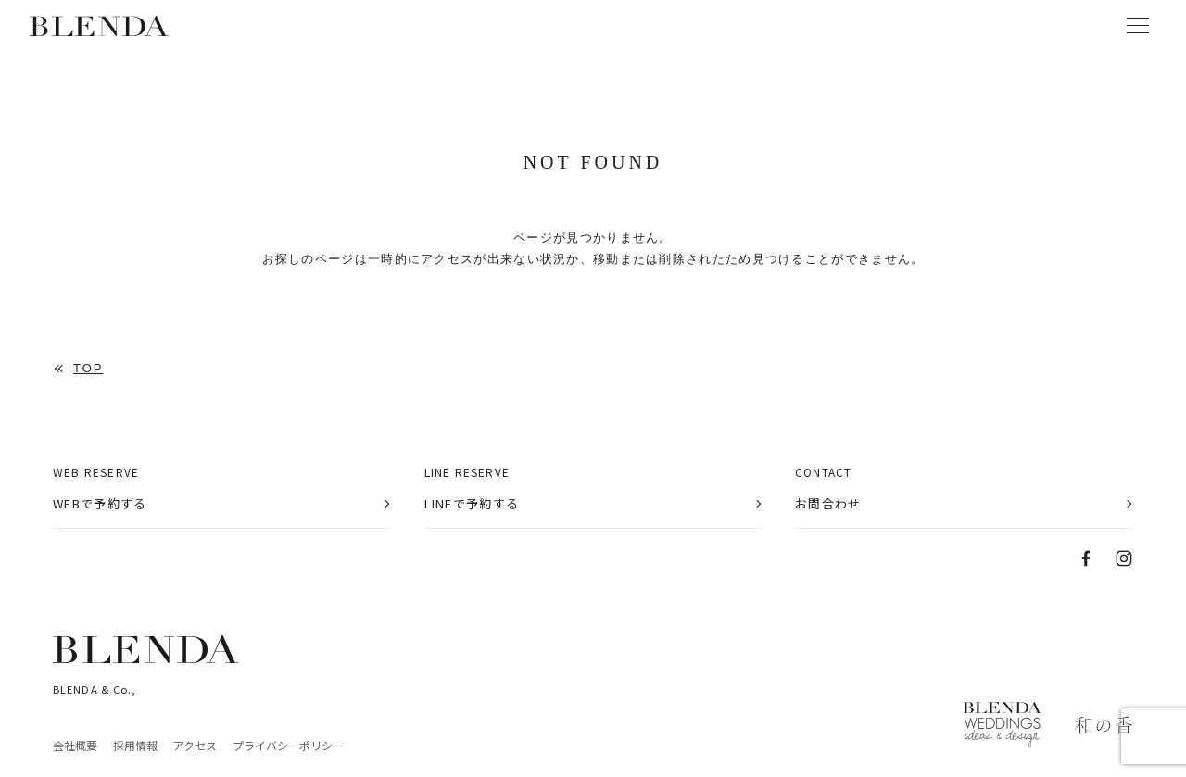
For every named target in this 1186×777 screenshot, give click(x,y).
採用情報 (135, 745)
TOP (88, 369)
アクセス (195, 745)
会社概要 (75, 745)
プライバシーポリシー (288, 745)
